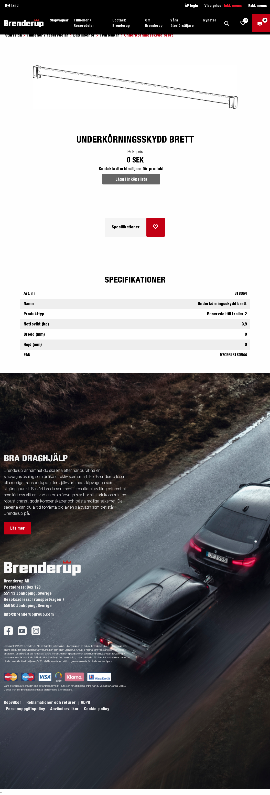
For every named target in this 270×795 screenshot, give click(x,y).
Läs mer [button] (17, 528)
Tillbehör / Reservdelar (84, 23)
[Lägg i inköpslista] (155, 227)
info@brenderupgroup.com (29, 614)
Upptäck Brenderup (121, 23)
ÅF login (191, 6)
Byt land (11, 5)
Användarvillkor (65, 709)
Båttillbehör (84, 35)
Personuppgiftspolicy (26, 709)
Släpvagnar (59, 20)
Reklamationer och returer (51, 702)
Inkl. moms (233, 6)
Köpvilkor (13, 702)
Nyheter (209, 20)
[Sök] (226, 23)
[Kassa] (261, 23)
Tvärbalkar (109, 35)
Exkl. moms (257, 6)
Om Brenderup (154, 23)
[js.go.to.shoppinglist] (243, 23)
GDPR (85, 702)
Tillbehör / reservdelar (47, 35)
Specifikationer (126, 227)
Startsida (13, 35)
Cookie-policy (96, 709)
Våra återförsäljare (182, 23)
